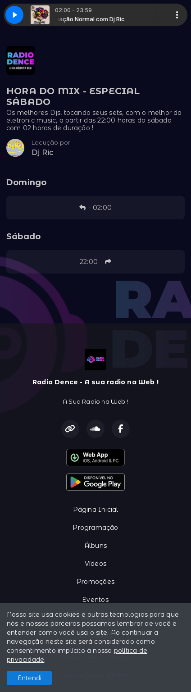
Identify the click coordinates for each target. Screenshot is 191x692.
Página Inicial (95, 509)
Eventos (95, 600)
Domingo (26, 182)
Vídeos (95, 564)
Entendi (29, 678)
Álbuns (95, 546)
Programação (95, 528)
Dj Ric (42, 152)
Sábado (23, 236)
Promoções (95, 582)
